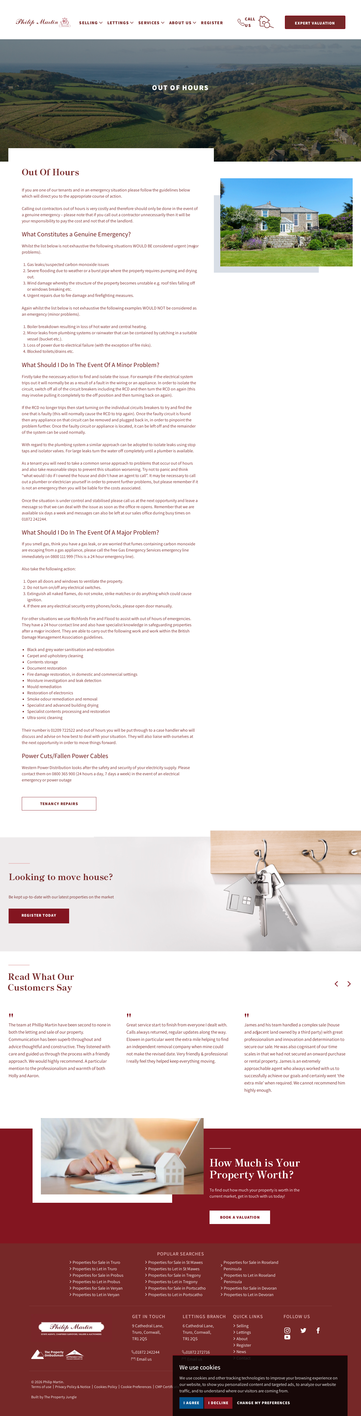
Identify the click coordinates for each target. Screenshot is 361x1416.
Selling (241, 1325)
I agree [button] (191, 1402)
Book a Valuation (240, 1217)
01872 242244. (34, 519)
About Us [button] (184, 21)
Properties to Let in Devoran (247, 1294)
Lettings (242, 1332)
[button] (336, 983)
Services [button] (153, 21)
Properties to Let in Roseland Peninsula (247, 1278)
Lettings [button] (122, 21)
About (240, 1338)
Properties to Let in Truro (93, 1268)
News (239, 1351)
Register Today (39, 915)
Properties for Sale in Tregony (173, 1275)
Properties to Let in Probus (94, 1281)
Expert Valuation (315, 23)
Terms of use (41, 1386)
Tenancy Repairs (59, 803)
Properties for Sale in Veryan (96, 1288)
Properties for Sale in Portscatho (175, 1288)
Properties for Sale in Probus (96, 1275)
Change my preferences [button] (263, 1402)
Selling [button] (92, 21)
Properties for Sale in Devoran (248, 1288)
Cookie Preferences (136, 1386)
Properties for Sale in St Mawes (174, 1262)
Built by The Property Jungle (54, 1396)
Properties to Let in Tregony (171, 1281)
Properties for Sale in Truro (94, 1262)
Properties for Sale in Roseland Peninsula (249, 1265)
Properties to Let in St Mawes (172, 1268)
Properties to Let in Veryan (94, 1294)
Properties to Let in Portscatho (174, 1294)
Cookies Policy (105, 1386)
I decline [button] (218, 1402)
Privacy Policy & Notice (72, 1386)
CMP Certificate (167, 1386)
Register (214, 21)
